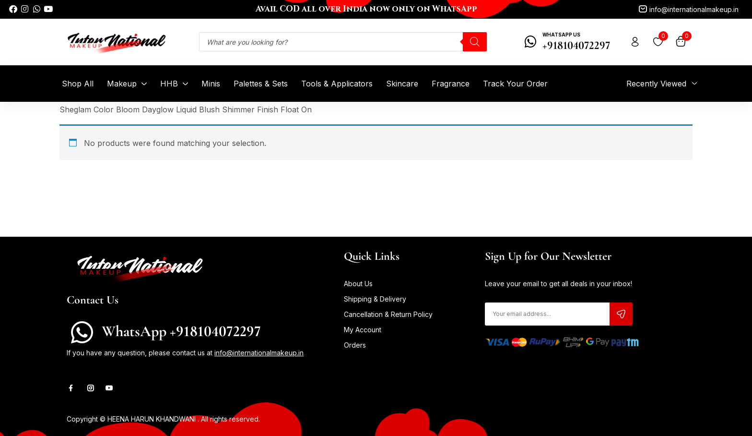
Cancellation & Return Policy (388, 314)
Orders (355, 345)
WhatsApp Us (561, 34)
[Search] (475, 41)
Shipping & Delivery (375, 299)
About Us (358, 283)
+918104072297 (576, 45)
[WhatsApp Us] (531, 41)
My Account (362, 330)
